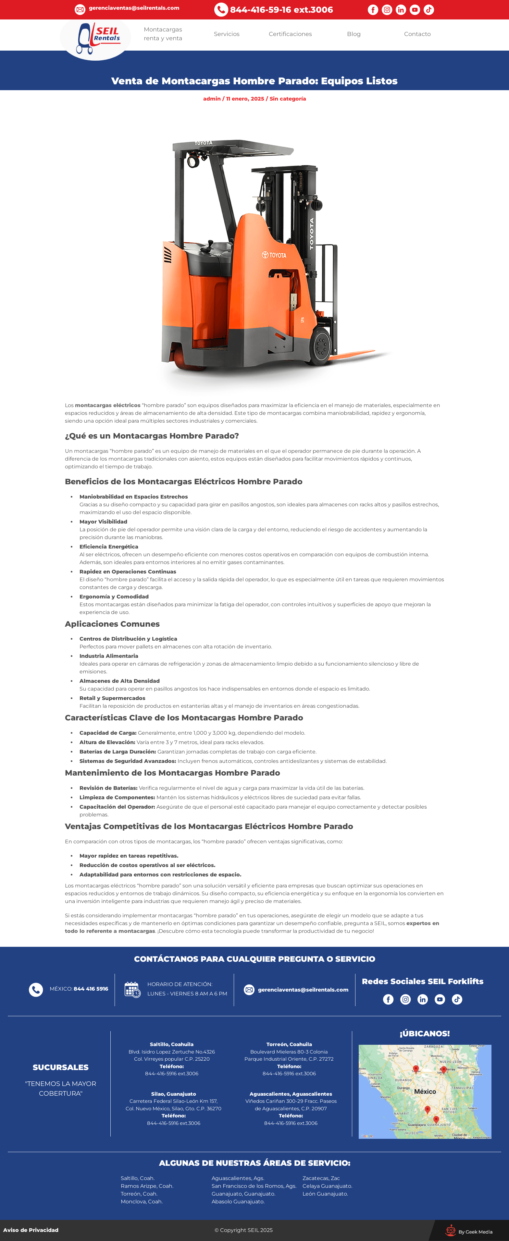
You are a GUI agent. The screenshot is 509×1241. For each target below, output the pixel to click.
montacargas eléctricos (108, 405)
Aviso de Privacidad (30, 1230)
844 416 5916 (91, 989)
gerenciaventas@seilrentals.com (303, 990)
